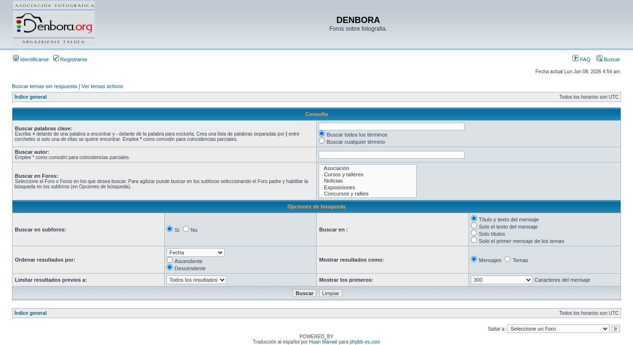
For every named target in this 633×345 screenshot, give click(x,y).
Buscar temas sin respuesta (44, 86)
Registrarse (70, 59)
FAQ (581, 59)
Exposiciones (368, 187)
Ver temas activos (102, 86)
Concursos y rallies (368, 194)
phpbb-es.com (365, 342)
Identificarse (30, 59)
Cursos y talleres (368, 175)
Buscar (608, 59)
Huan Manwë (323, 342)
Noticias (368, 181)
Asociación (368, 168)
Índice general (30, 97)
